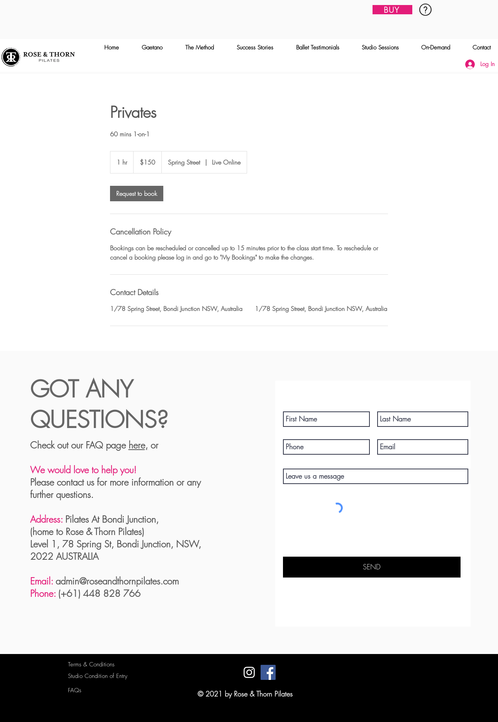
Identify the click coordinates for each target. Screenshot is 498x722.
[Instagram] (249, 672)
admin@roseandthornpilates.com (117, 581)
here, (138, 445)
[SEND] (372, 567)
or (153, 445)
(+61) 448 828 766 (99, 593)
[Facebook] (268, 672)
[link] (136, 193)
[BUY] (392, 9)
